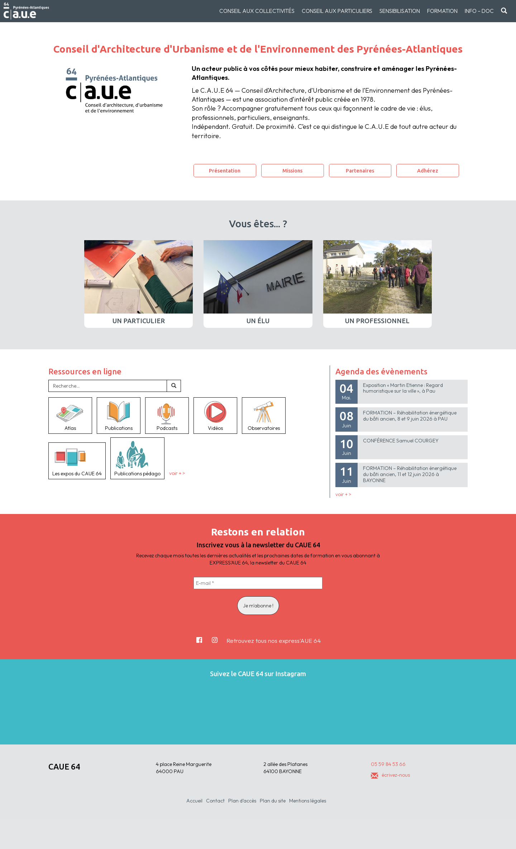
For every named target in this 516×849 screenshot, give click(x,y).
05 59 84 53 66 (388, 764)
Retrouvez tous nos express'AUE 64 (273, 640)
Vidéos (215, 415)
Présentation (224, 171)
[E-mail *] (258, 583)
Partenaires (360, 171)
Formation (442, 11)
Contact (215, 800)
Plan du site (273, 800)
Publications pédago (137, 458)
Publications (119, 415)
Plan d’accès (242, 800)
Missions (292, 171)
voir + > (177, 473)
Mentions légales (307, 800)
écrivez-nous (390, 775)
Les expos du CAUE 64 (77, 461)
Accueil (194, 800)
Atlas (70, 415)
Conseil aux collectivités (257, 11)
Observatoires (264, 415)
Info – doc (479, 11)
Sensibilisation (399, 11)
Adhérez (427, 171)
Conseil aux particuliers (337, 11)
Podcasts (167, 415)
